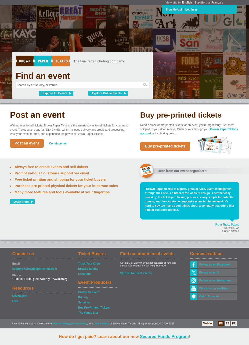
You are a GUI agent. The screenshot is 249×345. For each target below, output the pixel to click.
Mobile (207, 323)
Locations (84, 274)
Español (200, 2)
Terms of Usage (61, 323)
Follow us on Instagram (215, 280)
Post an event (27, 143)
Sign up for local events (136, 273)
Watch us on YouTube (213, 288)
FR (234, 323)
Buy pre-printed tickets (165, 146)
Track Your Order (89, 263)
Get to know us (209, 296)
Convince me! (58, 143)
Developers (20, 296)
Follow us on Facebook (215, 264)
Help (15, 301)
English (187, 2)
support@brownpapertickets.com (34, 268)
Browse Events (88, 268)
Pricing (83, 297)
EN (221, 323)
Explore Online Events (107, 93)
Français (217, 2)
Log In (189, 9)
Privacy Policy (79, 323)
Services (84, 302)
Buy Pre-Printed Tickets (94, 307)
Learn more (21, 201)
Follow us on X (209, 272)
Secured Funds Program (164, 336)
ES (227, 323)
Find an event (43, 76)
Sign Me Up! (174, 9)
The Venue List (88, 312)
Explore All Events (55, 93)
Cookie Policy (101, 323)
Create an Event (88, 292)
